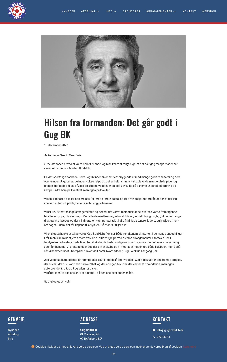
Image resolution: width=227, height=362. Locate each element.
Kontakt (189, 11)
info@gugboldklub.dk (170, 330)
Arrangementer (159, 11)
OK (113, 354)
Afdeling (88, 11)
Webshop (209, 11)
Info (109, 11)
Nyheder (68, 11)
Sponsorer (131, 11)
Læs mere (189, 346)
